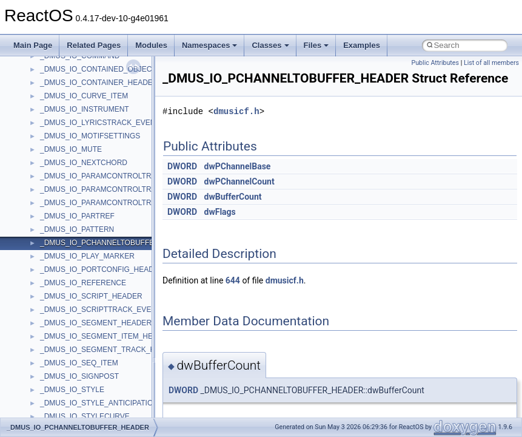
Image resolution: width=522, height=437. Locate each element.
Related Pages (94, 45)
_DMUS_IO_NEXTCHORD (83, 162)
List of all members (491, 63)
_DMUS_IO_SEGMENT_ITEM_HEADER (106, 336)
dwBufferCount (233, 197)
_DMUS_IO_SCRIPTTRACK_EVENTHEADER (115, 309)
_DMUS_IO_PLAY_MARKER (87, 256)
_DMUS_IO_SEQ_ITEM (79, 363)
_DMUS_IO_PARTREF (77, 216)
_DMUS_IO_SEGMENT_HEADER (96, 323)
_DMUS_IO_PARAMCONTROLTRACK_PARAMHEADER (133, 202)
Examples (361, 45)
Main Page (32, 45)
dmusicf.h (236, 111)
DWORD (182, 166)
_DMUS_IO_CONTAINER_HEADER (99, 82)
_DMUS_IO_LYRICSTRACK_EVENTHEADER (115, 122)
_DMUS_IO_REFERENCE (83, 283)
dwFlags (220, 212)
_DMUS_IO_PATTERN (77, 229)
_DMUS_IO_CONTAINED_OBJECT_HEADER (115, 69)
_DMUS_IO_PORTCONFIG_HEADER (102, 269)
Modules (151, 45)
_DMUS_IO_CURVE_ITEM (84, 96)
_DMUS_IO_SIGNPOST (79, 376)
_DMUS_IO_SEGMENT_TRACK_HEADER (110, 349)
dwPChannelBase (237, 166)
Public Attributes (435, 63)
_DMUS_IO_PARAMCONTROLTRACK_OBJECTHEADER (134, 189)
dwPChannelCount (239, 181)
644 (233, 280)
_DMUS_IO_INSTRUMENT (84, 109)
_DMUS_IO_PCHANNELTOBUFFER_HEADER (117, 243)
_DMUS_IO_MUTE (71, 149)
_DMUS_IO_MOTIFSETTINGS (90, 136)
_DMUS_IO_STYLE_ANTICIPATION (99, 403)
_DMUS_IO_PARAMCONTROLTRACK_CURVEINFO (126, 176)
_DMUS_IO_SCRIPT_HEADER (91, 296)
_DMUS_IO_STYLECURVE (85, 416)
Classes (270, 45)
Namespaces (210, 45)
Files (316, 45)
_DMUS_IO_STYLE (72, 389)
